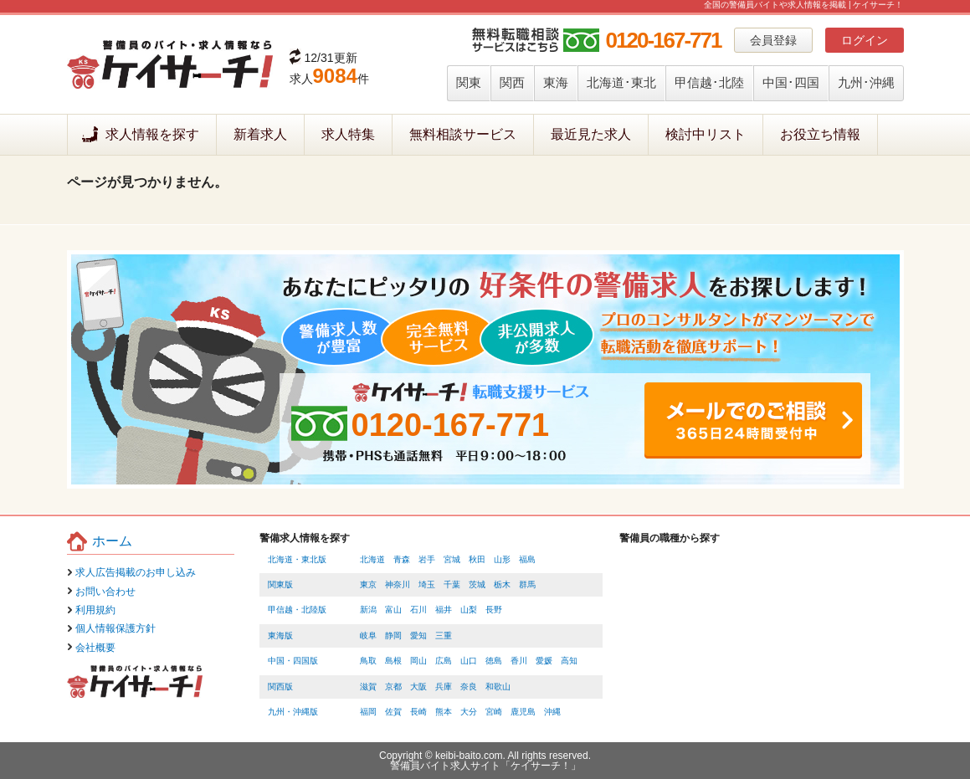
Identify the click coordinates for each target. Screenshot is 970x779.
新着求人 (260, 134)
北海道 (372, 559)
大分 (468, 711)
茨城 (477, 584)
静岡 (393, 635)
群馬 (527, 584)
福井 (443, 609)
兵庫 (443, 686)
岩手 (426, 559)
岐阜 (368, 635)
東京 (368, 584)
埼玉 (426, 584)
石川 (418, 609)
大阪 (418, 686)
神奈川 (397, 584)
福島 (527, 559)
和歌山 (498, 686)
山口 (468, 660)
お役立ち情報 (820, 134)
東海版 (280, 635)
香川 (519, 660)
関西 (512, 82)
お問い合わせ (105, 591)
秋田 (477, 559)
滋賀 (368, 686)
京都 (393, 686)
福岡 (368, 711)
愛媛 (544, 660)
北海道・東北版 (297, 559)
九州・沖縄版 (293, 711)
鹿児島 (523, 711)
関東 (468, 82)
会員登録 (773, 40)
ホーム (112, 541)
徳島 (493, 660)
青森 (401, 559)
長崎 (418, 711)
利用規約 (95, 610)
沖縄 (552, 711)
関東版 (280, 584)
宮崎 (493, 711)
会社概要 (95, 647)
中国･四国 (790, 82)
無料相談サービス (462, 134)
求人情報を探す (152, 134)
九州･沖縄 (866, 82)
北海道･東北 (621, 82)
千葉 (452, 584)
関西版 (280, 686)
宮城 (452, 559)
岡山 (418, 660)
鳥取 (368, 660)
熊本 (443, 711)
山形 (502, 559)
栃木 (502, 584)
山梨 (468, 609)
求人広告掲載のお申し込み (135, 572)
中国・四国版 (293, 660)
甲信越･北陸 (709, 82)
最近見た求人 (591, 134)
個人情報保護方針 (115, 628)
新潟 (368, 609)
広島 (443, 660)
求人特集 (348, 134)
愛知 (418, 635)
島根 (393, 660)
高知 (569, 660)
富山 (393, 609)
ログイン (864, 40)
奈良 (468, 686)
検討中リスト (705, 134)
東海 (555, 82)
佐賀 (393, 711)
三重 (443, 635)
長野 (493, 609)
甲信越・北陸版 (297, 609)
